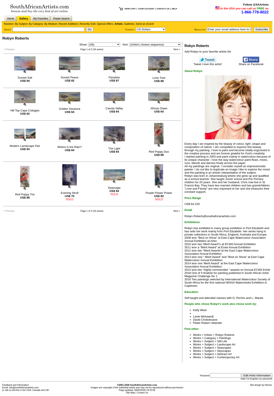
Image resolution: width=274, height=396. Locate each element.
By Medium (51, 23)
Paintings (225, 338)
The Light (114, 148)
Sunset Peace (69, 77)
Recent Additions (68, 23)
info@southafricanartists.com (24, 387)
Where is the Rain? (69, 147)
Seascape (114, 187)
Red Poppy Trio (25, 194)
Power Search (61, 18)
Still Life (222, 341)
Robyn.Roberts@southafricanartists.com (210, 216)
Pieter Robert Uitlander (207, 322)
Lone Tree (158, 77)
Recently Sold (87, 23)
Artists (119, 23)
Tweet (208, 63)
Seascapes (224, 347)
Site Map (130, 392)
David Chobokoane (205, 319)
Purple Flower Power (159, 192)
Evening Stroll (69, 192)
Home (10, 18)
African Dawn (158, 108)
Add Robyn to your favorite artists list (208, 51)
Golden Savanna (69, 108)
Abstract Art (224, 354)
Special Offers (105, 23)
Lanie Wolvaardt (203, 316)
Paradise (114, 77)
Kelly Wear (200, 310)
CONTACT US (162, 9)
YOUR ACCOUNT (146, 9)
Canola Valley (114, 108)
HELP (174, 9)
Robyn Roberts (224, 334)
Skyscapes (224, 350)
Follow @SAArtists (256, 4)
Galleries (129, 23)
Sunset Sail (25, 77)
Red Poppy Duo (159, 151)
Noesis (268, 385)
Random (8, 23)
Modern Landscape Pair (25, 146)
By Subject (21, 23)
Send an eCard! (145, 23)
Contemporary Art (228, 357)
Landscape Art (226, 344)
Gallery (23, 18)
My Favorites (40, 18)
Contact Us (142, 392)
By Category (36, 23)
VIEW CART (130, 9)
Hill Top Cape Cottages (24, 110)
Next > (177, 49)
